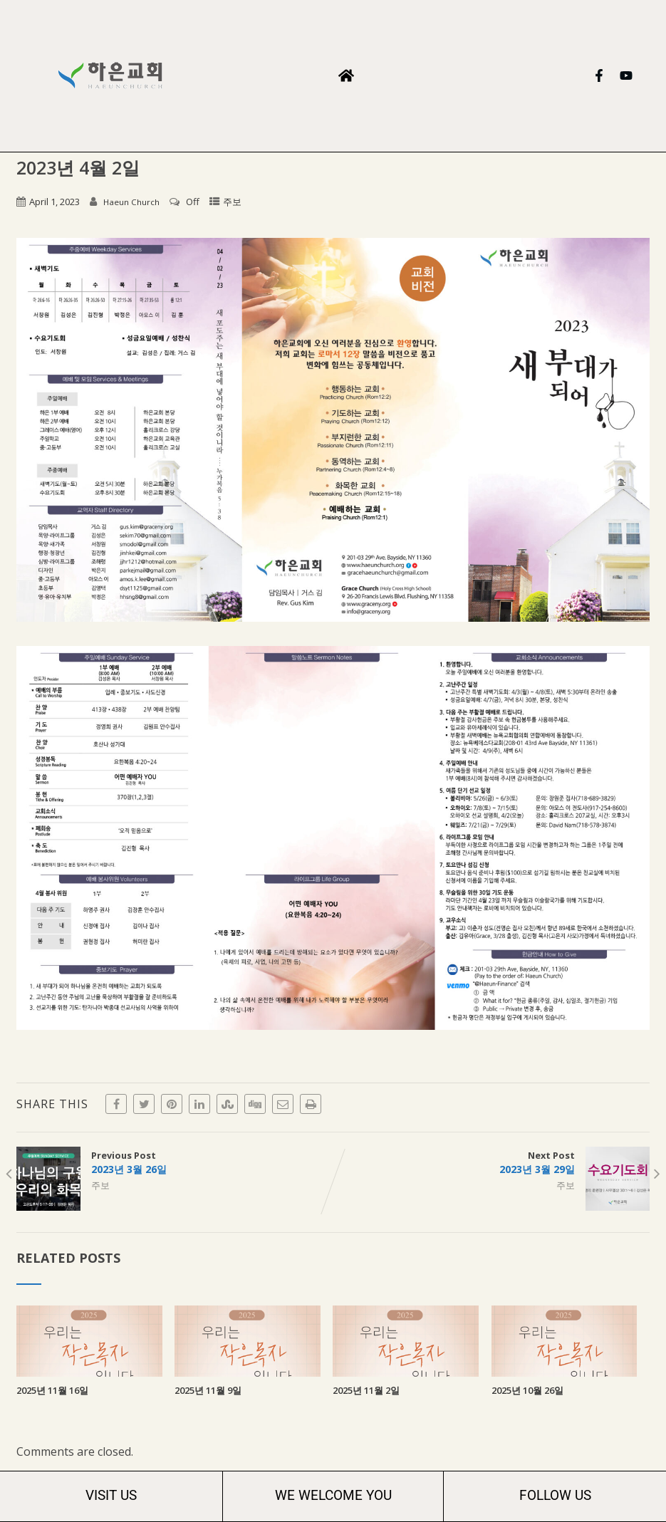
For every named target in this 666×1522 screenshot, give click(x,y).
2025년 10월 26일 (527, 1390)
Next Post (491, 1163)
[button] (346, 76)
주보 (232, 201)
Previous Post (174, 1163)
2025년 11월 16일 (52, 1390)
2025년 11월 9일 (208, 1390)
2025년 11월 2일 (366, 1390)
